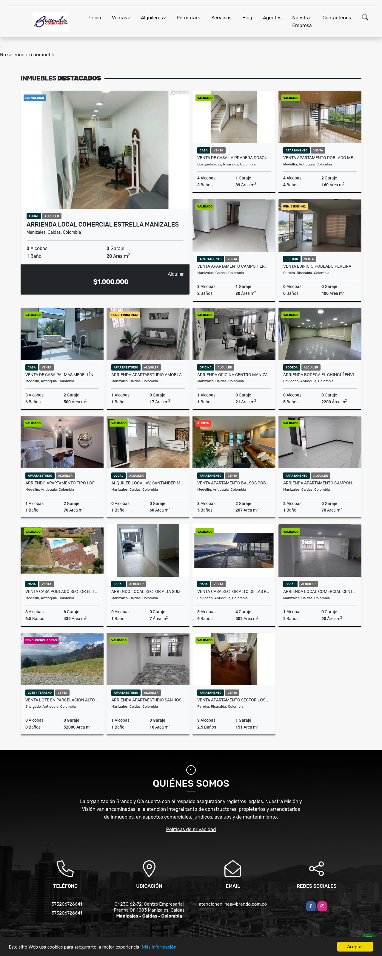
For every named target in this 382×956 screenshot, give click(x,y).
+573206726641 (65, 904)
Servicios (221, 18)
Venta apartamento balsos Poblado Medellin (234, 483)
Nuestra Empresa (302, 21)
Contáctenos (337, 18)
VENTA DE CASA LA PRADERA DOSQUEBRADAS (234, 157)
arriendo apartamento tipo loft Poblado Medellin (62, 483)
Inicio (95, 18)
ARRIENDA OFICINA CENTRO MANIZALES (234, 374)
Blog (247, 18)
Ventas (119, 18)
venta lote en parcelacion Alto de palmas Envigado (62, 700)
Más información (159, 947)
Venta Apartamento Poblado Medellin (320, 157)
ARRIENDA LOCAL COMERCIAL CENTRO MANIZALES (320, 591)
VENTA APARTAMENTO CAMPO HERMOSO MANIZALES (234, 266)
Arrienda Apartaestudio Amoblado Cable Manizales (148, 374)
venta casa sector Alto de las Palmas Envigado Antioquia (234, 591)
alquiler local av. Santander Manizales (148, 483)
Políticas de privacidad (191, 829)
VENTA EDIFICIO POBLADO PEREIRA (317, 266)
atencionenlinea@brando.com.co (233, 904)
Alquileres (152, 18)
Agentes (272, 18)
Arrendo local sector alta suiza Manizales (148, 591)
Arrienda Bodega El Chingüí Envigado (320, 374)
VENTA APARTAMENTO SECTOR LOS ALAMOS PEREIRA (234, 700)
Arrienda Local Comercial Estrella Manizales (103, 224)
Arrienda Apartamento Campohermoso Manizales (320, 483)
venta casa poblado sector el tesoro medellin (62, 591)
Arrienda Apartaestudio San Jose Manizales (148, 700)
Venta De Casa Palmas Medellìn (59, 374)
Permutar (187, 18)
